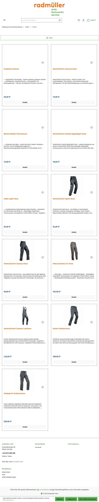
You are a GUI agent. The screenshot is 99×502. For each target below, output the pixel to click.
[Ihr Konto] (83, 20)
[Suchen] (59, 20)
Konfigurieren (71, 499)
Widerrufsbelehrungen (9, 477)
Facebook (38, 447)
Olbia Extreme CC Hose (63, 264)
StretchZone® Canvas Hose (16, 264)
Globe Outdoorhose (61, 329)
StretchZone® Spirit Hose (64, 199)
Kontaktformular (18, 461)
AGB (3, 474)
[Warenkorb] (91, 20)
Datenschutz (6, 472)
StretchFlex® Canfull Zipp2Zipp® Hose (69, 134)
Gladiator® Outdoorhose (14, 393)
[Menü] (4, 20)
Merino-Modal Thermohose (15, 134)
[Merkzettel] (79, 20)
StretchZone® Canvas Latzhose (17, 329)
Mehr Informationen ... (9, 500)
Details (25, 102)
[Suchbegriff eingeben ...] (39, 20)
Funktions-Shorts (11, 69)
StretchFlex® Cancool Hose (65, 69)
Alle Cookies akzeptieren (87, 499)
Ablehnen (59, 499)
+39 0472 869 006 (8, 453)
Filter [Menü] (49, 37)
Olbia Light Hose (11, 199)
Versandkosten (44, 489)
